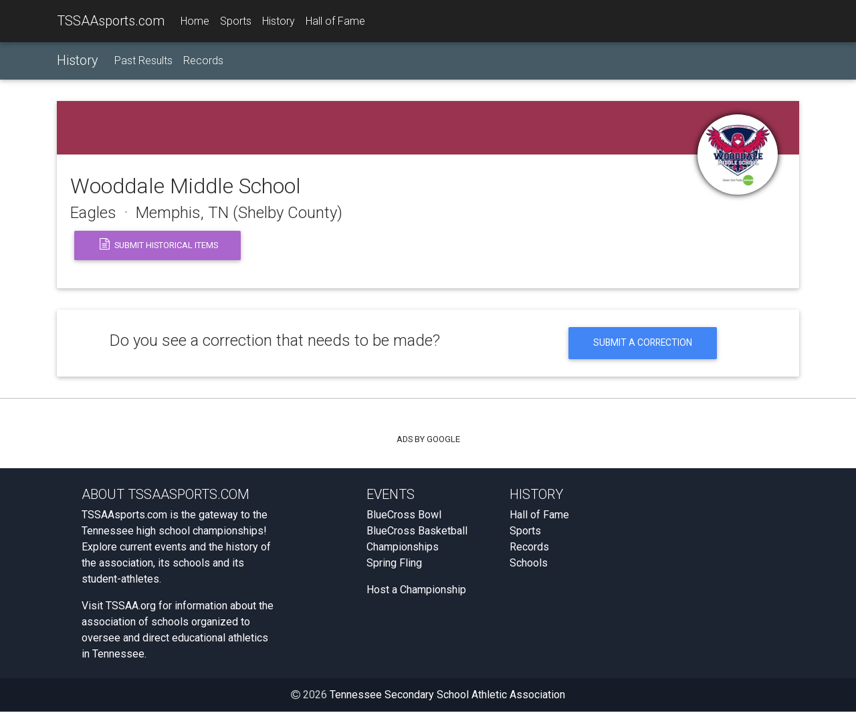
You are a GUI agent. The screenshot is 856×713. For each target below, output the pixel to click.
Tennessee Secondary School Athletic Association (447, 696)
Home (195, 21)
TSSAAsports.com (111, 21)
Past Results (143, 61)
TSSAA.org (131, 607)
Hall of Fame (335, 21)
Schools (529, 564)
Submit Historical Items (157, 245)
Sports (235, 21)
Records (203, 61)
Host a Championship (416, 591)
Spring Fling (394, 564)
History (278, 21)
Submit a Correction (642, 343)
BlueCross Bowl (403, 516)
